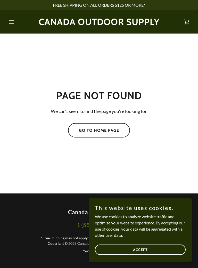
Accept (140, 249)
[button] (20, 22)
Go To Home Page (99, 130)
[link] (99, 23)
